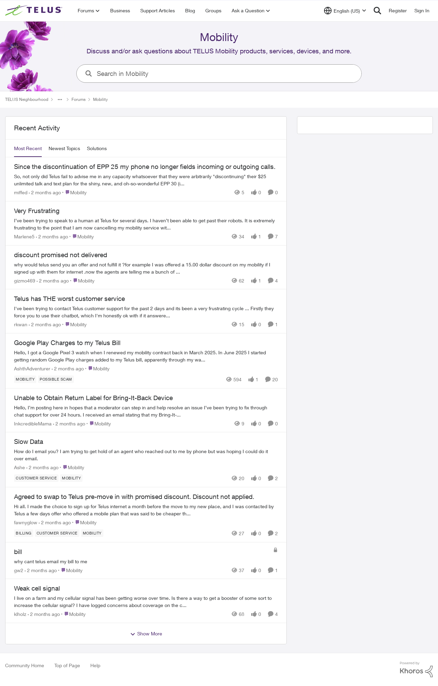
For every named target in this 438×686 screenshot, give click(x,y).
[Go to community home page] (34, 10)
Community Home (24, 665)
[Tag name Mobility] (25, 379)
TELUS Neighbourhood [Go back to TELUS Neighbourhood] (26, 99)
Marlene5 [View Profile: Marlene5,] (24, 236)
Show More (146, 634)
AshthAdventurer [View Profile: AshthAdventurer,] (32, 368)
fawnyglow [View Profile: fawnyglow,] (25, 522)
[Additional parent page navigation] (60, 99)
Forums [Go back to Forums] (79, 99)
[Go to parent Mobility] (74, 192)
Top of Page (67, 665)
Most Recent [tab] (28, 148)
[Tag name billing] (23, 533)
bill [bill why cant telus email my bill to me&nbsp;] (18, 551)
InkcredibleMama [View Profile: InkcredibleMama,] (33, 423)
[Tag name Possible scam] (56, 379)
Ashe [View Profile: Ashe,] (19, 467)
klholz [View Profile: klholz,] (20, 614)
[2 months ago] (45, 192)
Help (95, 665)
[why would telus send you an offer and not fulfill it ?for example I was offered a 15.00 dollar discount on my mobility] (146, 268)
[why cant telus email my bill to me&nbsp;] (142, 561)
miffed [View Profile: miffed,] (20, 192)
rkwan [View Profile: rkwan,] (20, 324)
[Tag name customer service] (36, 478)
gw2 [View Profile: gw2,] (18, 570)
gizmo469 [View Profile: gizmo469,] (24, 280)
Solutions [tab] (97, 148)
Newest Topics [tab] (64, 148)
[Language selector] (345, 10)
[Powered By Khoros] (416, 669)
